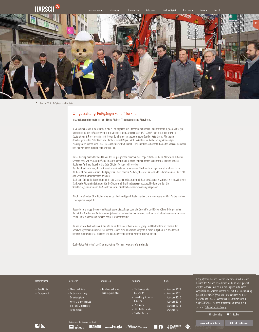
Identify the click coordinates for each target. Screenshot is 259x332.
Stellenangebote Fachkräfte (141, 291)
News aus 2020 (174, 297)
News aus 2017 (174, 309)
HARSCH (36, 103)
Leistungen (73, 281)
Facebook (37, 326)
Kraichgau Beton (174, 327)
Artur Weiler (76, 327)
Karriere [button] (188, 10)
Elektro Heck (113, 327)
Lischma (95, 327)
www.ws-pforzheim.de (137, 244)
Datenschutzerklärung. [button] (215, 307)
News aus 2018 (174, 305)
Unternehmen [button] (94, 10)
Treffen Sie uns (141, 313)
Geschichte (43, 289)
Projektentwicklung (79, 293)
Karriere (136, 281)
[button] (13, 56)
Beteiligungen (76, 309)
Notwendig (215, 314)
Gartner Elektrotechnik (137, 327)
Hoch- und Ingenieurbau (80, 301)
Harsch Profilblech (158, 327)
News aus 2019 (174, 301)
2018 (49, 103)
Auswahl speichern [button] (210, 323)
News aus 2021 (174, 293)
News (42, 103)
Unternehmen (41, 281)
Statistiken (233, 314)
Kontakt (217, 10)
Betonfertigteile (77, 297)
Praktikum (139, 305)
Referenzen (151, 10)
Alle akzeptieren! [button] (239, 323)
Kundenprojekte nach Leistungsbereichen (111, 291)
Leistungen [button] (115, 10)
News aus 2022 (174, 289)
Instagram (43, 326)
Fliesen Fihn (188, 327)
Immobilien (133, 10)
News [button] (203, 10)
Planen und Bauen (78, 289)
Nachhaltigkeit (170, 10)
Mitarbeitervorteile (143, 309)
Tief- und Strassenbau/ (80, 305)
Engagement (43, 293)
